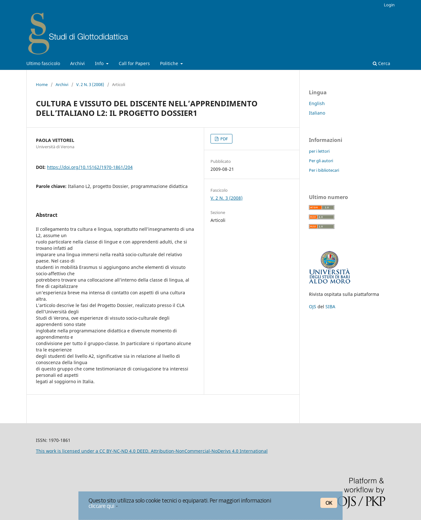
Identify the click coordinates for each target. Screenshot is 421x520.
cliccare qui (102, 506)
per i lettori (319, 151)
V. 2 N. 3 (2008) (90, 84)
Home (42, 84)
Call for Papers (134, 63)
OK (328, 502)
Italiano (317, 113)
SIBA (330, 306)
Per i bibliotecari (324, 170)
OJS (312, 306)
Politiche (169, 63)
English (317, 103)
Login (389, 5)
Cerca (381, 63)
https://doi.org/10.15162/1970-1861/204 (90, 167)
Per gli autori (321, 160)
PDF (223, 139)
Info (100, 63)
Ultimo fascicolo (43, 63)
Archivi (77, 63)
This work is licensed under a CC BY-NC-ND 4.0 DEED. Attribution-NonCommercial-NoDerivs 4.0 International (152, 451)
